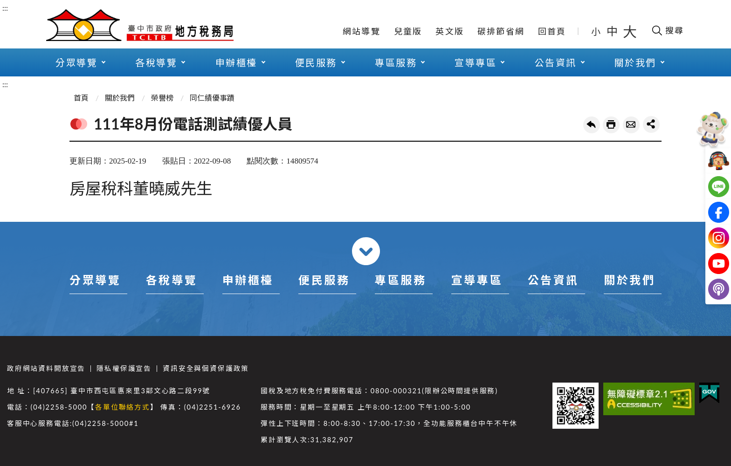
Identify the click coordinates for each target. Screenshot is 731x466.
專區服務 (396, 62)
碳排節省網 (500, 31)
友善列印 (611, 124)
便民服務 (316, 62)
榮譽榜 (162, 97)
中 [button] (613, 31)
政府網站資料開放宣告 (46, 368)
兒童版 (408, 31)
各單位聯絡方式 (122, 407)
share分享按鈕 (651, 124)
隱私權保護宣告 (124, 368)
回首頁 (552, 31)
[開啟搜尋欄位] (667, 30)
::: (5, 7)
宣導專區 (476, 62)
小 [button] (596, 31)
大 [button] (630, 31)
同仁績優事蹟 (212, 97)
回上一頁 (591, 124)
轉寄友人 (631, 124)
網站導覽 (361, 31)
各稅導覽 (156, 62)
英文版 (449, 31)
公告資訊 (556, 62)
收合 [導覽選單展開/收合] (366, 251)
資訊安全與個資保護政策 (206, 368)
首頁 (81, 97)
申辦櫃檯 (236, 62)
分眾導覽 (76, 62)
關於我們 (635, 62)
